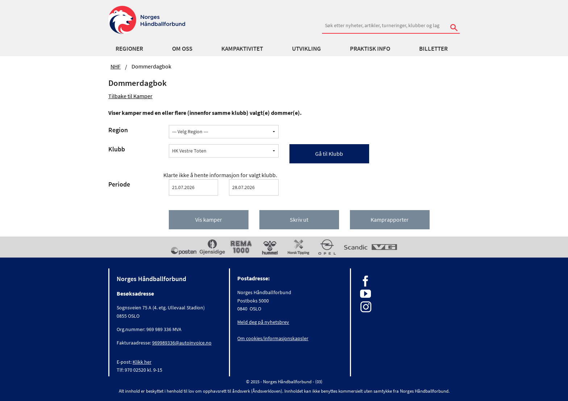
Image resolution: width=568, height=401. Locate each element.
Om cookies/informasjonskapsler (272, 338)
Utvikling (306, 49)
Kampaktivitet (242, 49)
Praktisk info (370, 49)
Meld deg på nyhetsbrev (263, 322)
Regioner (129, 49)
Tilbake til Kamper (130, 96)
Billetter (433, 49)
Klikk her (142, 362)
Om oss (182, 49)
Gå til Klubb (329, 153)
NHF (115, 66)
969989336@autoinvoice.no (182, 342)
